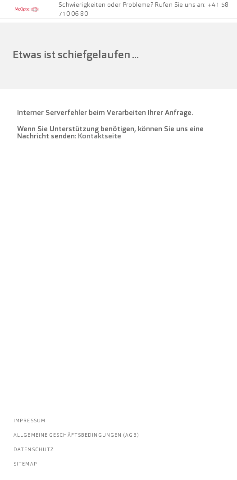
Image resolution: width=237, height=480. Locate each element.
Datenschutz (34, 449)
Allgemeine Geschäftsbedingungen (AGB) (76, 435)
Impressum (30, 420)
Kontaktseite (99, 136)
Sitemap (25, 464)
